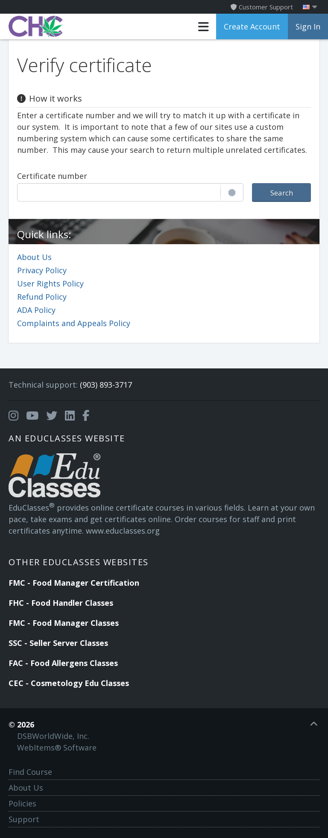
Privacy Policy (42, 270)
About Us (34, 257)
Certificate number (52, 176)
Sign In (308, 26)
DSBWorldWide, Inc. (53, 736)
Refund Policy (42, 297)
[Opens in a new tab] (13, 415)
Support (24, 819)
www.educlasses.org (123, 531)
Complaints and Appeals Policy (73, 323)
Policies (22, 803)
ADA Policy (36, 310)
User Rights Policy (50, 283)
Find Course (30, 772)
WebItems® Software (57, 747)
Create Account (252, 26)
